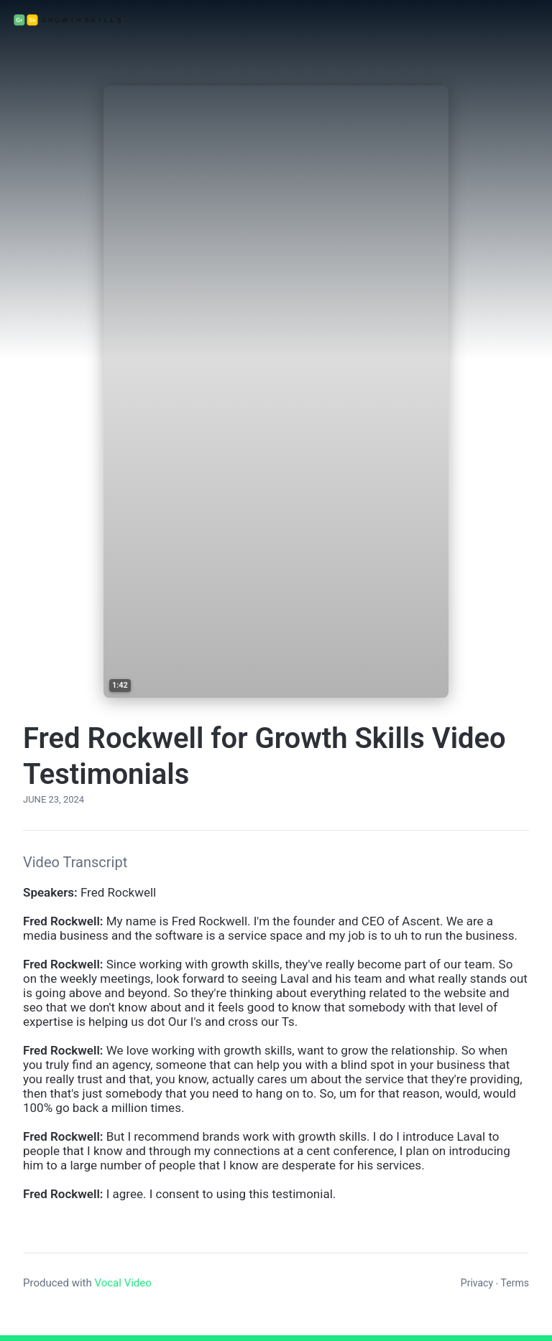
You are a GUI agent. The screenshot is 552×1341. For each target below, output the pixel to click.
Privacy (477, 1283)
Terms (515, 1283)
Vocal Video (122, 1282)
